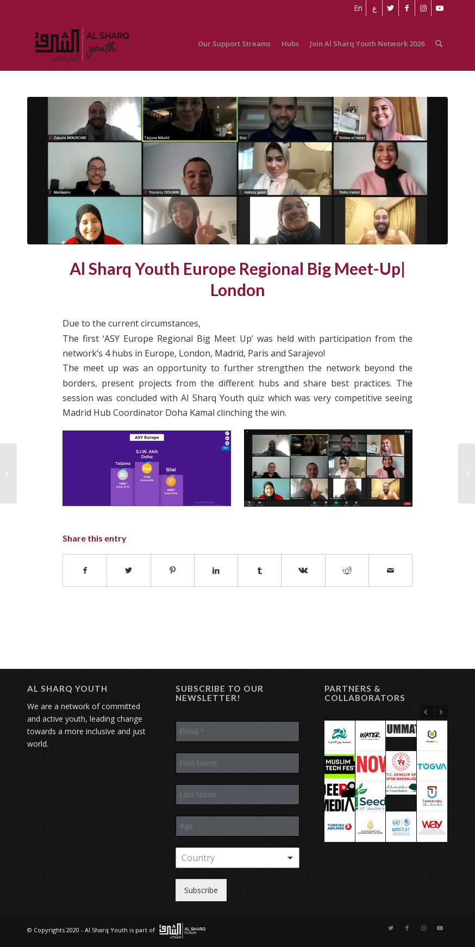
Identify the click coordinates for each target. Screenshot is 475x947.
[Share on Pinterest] (172, 570)
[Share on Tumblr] (259, 570)
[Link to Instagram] (423, 8)
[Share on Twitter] (128, 570)
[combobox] (237, 857)
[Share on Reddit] (347, 570)
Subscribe (201, 890)
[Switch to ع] (374, 8)
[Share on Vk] (303, 570)
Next (441, 711)
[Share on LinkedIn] (216, 570)
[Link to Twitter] (390, 8)
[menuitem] (358, 8)
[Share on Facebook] (85, 570)
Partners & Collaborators (364, 693)
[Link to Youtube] (440, 8)
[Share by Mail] (390, 570)
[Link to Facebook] (407, 8)
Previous (426, 711)
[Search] (439, 43)
